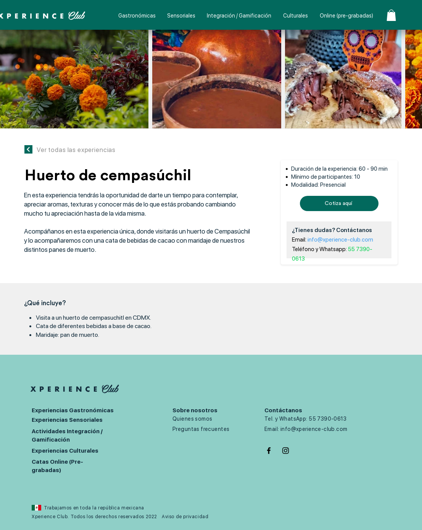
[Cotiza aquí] (339, 203)
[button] (391, 15)
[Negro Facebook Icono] (268, 450)
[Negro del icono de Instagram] (285, 450)
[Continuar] (28, 149)
